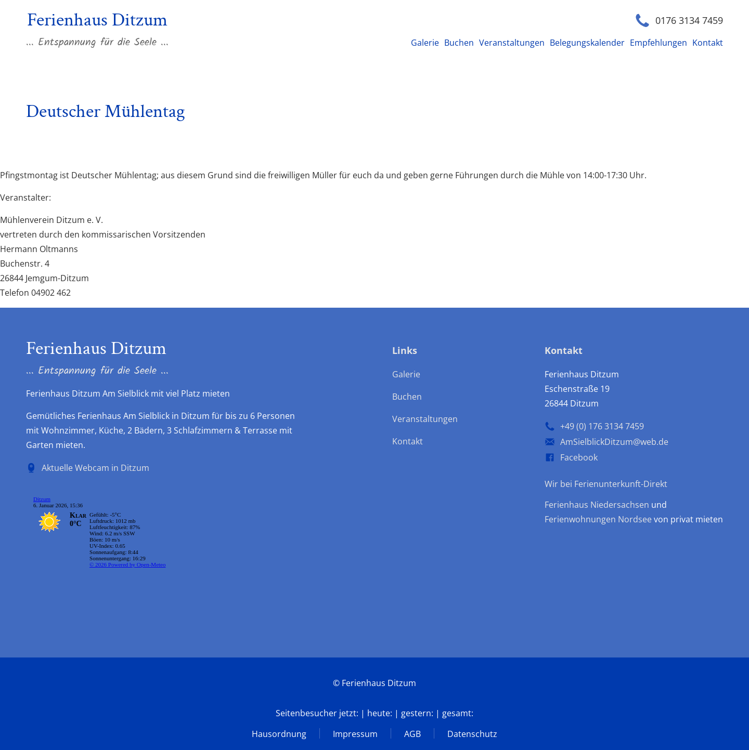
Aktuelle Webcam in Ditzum (95, 467)
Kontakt (707, 42)
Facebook (579, 457)
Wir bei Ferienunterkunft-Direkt (606, 484)
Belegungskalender (587, 42)
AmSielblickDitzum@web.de (614, 442)
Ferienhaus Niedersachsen (597, 504)
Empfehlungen (658, 42)
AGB (412, 734)
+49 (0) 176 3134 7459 (602, 426)
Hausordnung (279, 734)
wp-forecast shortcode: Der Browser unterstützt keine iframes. (104, 546)
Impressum (355, 734)
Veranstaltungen (512, 42)
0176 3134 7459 (689, 20)
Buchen (459, 42)
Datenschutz (472, 734)
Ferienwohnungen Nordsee (598, 519)
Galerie (425, 42)
